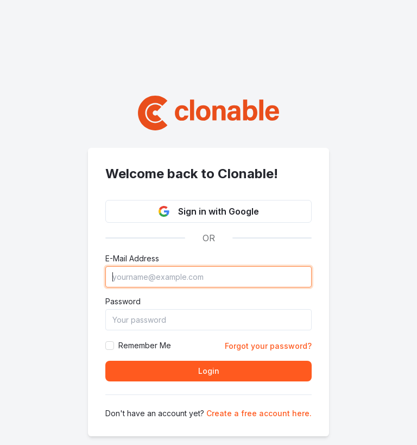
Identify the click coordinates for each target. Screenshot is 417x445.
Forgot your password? (268, 345)
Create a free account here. (259, 413)
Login (208, 370)
